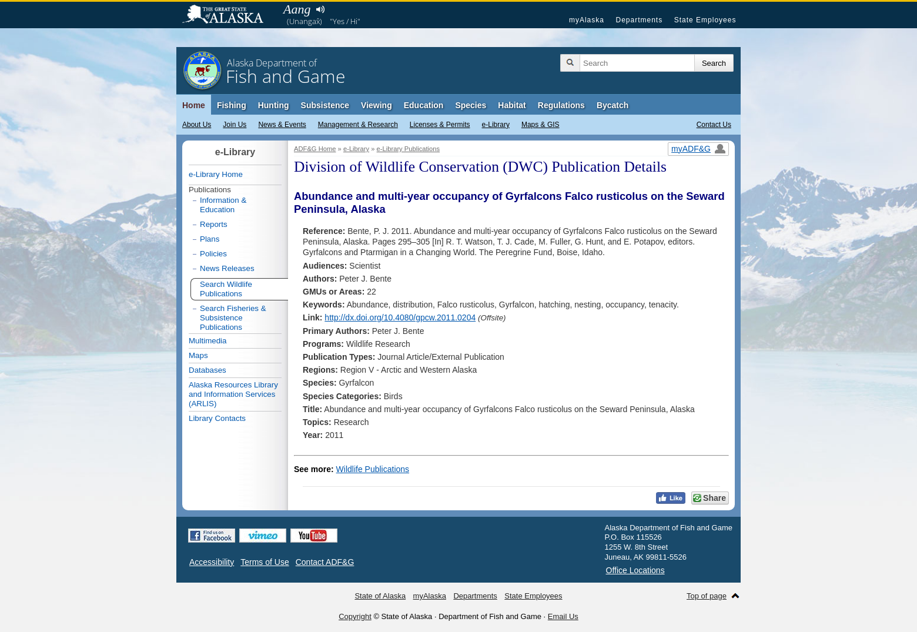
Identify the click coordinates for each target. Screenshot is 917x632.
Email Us (563, 616)
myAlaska (586, 20)
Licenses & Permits (440, 125)
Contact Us (714, 125)
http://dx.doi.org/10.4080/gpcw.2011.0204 (400, 317)
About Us (196, 125)
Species (470, 105)
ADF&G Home (315, 148)
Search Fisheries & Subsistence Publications (233, 318)
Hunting (273, 105)
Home (193, 105)
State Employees (705, 20)
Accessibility (211, 562)
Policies (213, 253)
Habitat (512, 105)
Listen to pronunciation (320, 9)
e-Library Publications (408, 148)
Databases (207, 370)
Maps (198, 355)
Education (424, 105)
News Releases (227, 268)
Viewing (376, 105)
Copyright (355, 616)
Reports (213, 224)
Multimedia (207, 340)
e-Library (496, 125)
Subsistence (325, 105)
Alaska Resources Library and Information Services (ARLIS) (233, 394)
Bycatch (612, 105)
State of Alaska (228, 15)
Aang (296, 9)
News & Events (282, 125)
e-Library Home (216, 174)
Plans (209, 239)
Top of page (707, 595)
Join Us (234, 125)
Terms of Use (264, 562)
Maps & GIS (540, 125)
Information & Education (223, 205)
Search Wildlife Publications (226, 289)
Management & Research (358, 125)
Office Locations (635, 570)
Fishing (231, 105)
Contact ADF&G (325, 562)
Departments (638, 20)
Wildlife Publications (373, 469)
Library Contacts (217, 418)
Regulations (561, 105)
